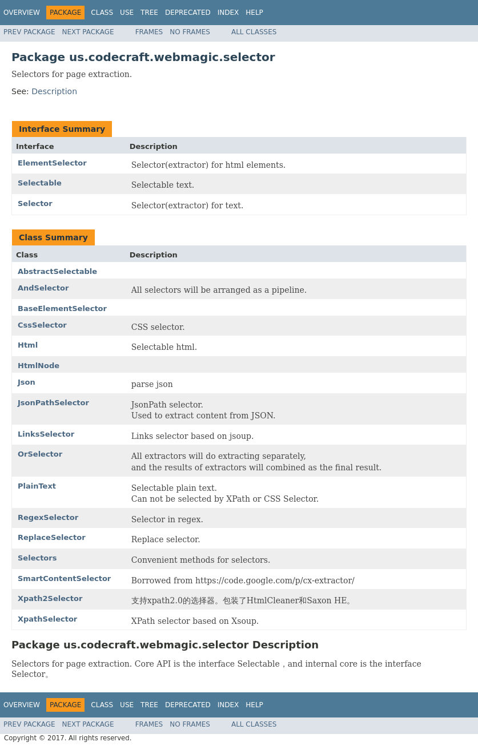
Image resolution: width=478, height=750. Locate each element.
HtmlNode (38, 365)
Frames (149, 32)
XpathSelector (47, 619)
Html (28, 345)
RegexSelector (48, 517)
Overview (21, 13)
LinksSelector (46, 434)
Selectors (37, 558)
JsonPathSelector (53, 402)
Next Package (88, 32)
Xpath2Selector (50, 598)
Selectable (40, 183)
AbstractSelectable (57, 271)
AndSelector (43, 288)
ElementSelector (52, 163)
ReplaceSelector (52, 537)
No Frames (190, 32)
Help (254, 13)
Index (228, 13)
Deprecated (188, 13)
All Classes (253, 32)
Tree (149, 13)
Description (54, 91)
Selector (35, 203)
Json (26, 382)
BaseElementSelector (62, 308)
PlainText (37, 486)
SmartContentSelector (64, 578)
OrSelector (40, 454)
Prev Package (29, 32)
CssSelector (42, 325)
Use (127, 13)
